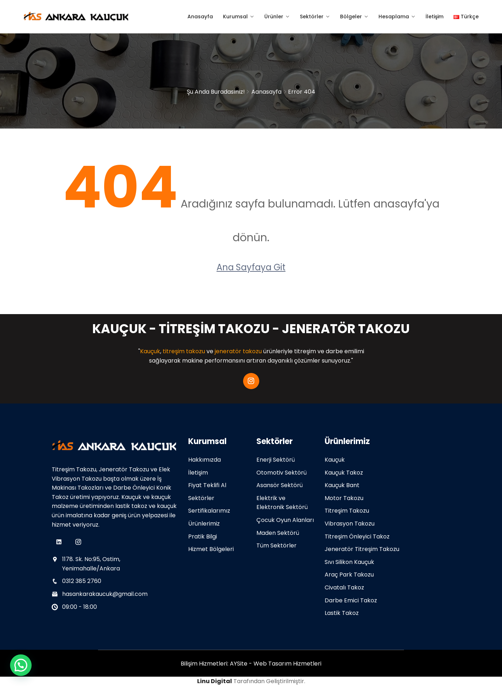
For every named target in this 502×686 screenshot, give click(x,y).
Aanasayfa (266, 92)
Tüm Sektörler (276, 545)
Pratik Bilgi (202, 536)
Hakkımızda (204, 460)
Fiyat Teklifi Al (207, 485)
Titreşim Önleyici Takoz (357, 536)
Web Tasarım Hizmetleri (287, 663)
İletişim (434, 16)
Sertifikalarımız (209, 511)
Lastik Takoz (342, 613)
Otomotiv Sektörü (281, 472)
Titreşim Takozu (347, 511)
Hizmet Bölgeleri (211, 549)
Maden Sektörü (277, 533)
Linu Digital (214, 681)
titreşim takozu (184, 351)
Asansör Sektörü (279, 485)
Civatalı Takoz (344, 587)
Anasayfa (200, 16)
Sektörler (312, 16)
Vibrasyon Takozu (350, 523)
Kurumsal (235, 16)
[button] (21, 665)
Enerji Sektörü (275, 460)
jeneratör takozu (238, 351)
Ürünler (273, 16)
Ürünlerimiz (204, 523)
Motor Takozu (344, 498)
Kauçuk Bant (342, 485)
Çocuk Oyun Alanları (285, 520)
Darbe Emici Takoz (351, 600)
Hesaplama (393, 16)
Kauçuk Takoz (344, 472)
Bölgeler (351, 16)
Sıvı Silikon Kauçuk (349, 562)
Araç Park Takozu (349, 574)
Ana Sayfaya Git (251, 267)
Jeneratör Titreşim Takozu (362, 549)
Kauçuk (150, 351)
